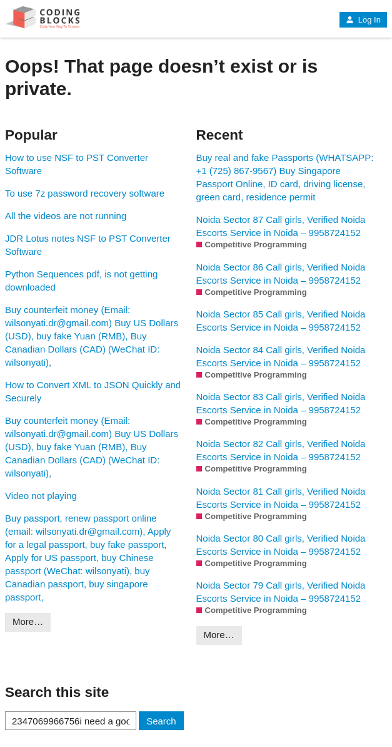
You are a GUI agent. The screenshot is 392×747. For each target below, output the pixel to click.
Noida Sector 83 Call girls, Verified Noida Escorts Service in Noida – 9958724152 (281, 403)
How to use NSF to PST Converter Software (76, 164)
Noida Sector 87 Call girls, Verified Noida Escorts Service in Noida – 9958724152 (281, 226)
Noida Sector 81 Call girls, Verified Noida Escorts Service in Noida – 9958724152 (281, 498)
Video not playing (41, 495)
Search (161, 721)
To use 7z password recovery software (84, 193)
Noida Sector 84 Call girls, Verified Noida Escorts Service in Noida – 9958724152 (281, 356)
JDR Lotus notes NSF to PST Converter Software (88, 245)
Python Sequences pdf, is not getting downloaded (81, 280)
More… (28, 621)
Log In (363, 19)
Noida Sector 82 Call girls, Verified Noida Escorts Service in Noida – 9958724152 (281, 450)
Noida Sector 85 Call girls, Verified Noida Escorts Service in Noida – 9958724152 (281, 320)
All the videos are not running (65, 215)
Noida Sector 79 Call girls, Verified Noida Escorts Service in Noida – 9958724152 (281, 592)
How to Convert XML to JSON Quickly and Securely (93, 391)
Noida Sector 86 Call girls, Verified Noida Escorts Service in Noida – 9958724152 (281, 274)
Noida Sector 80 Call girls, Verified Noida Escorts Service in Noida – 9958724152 (281, 545)
